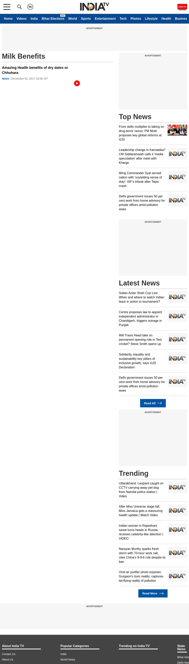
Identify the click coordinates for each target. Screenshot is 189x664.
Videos (21, 18)
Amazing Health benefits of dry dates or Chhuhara (35, 70)
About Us (7, 659)
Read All (153, 403)
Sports (86, 18)
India (34, 18)
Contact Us (8, 654)
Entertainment (105, 18)
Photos (136, 18)
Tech (123, 18)
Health (166, 18)
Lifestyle (151, 18)
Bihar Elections (53, 18)
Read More (152, 593)
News (5, 78)
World (72, 18)
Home (8, 18)
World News (67, 659)
